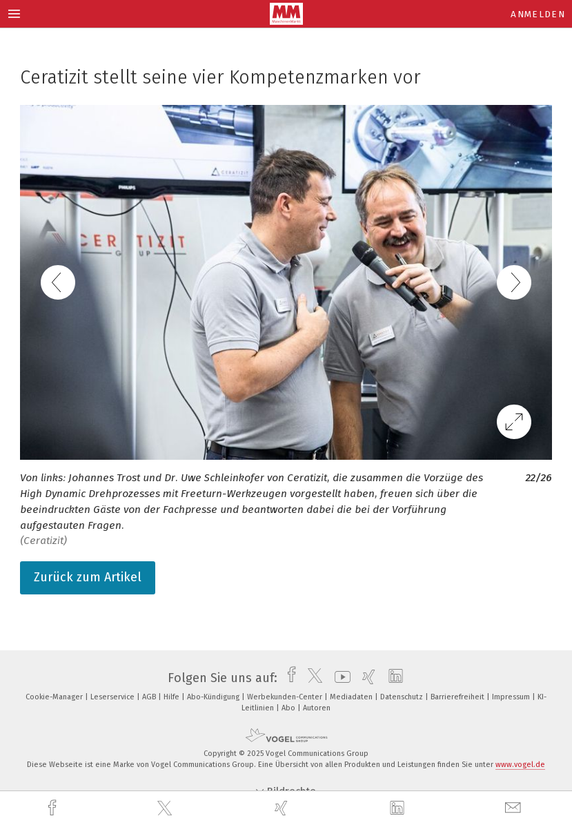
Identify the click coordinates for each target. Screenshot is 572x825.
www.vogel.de (520, 764)
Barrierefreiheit (458, 696)
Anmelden (538, 14)
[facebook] (53, 808)
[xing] (283, 808)
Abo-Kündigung (214, 696)
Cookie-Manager (55, 696)
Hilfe (172, 696)
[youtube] (339, 678)
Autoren (317, 707)
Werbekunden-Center (285, 696)
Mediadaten (352, 696)
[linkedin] (398, 808)
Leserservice (113, 696)
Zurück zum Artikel (87, 577)
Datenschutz (402, 696)
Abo (289, 707)
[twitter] (166, 808)
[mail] (514, 808)
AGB (150, 696)
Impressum (512, 696)
